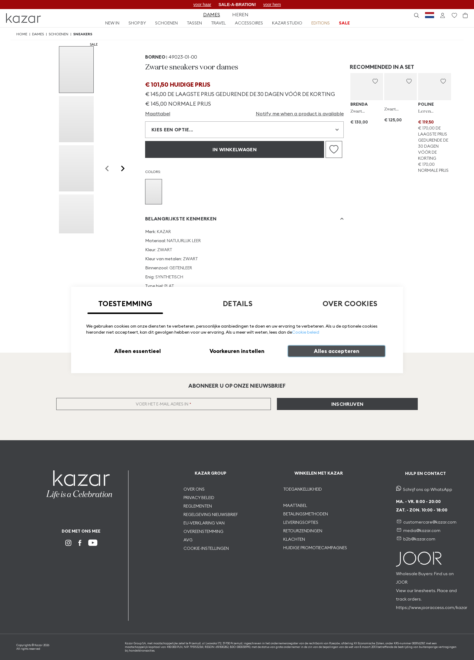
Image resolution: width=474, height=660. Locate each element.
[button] (375, 81)
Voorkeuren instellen (237, 351)
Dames (38, 34)
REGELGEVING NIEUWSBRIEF (210, 514)
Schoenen (58, 34)
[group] (76, 69)
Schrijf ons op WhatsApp (427, 489)
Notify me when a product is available (300, 114)
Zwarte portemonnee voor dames (392, 109)
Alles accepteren (336, 351)
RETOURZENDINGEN (302, 530)
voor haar (202, 4)
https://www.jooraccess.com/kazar (431, 607)
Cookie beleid (305, 332)
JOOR (401, 582)
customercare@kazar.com (429, 522)
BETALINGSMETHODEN (305, 514)
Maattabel (157, 114)
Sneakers (82, 34)
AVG (188, 540)
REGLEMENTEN (197, 506)
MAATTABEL (295, 505)
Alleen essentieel (137, 351)
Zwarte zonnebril (358, 111)
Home (21, 34)
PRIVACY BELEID (198, 497)
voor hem (272, 4)
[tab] (244, 218)
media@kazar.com (421, 530)
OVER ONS (194, 489)
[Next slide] (122, 168)
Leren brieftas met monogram (426, 111)
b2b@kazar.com (419, 539)
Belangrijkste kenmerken (180, 219)
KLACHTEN (294, 539)
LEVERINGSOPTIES (300, 522)
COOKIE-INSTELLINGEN (206, 548)
